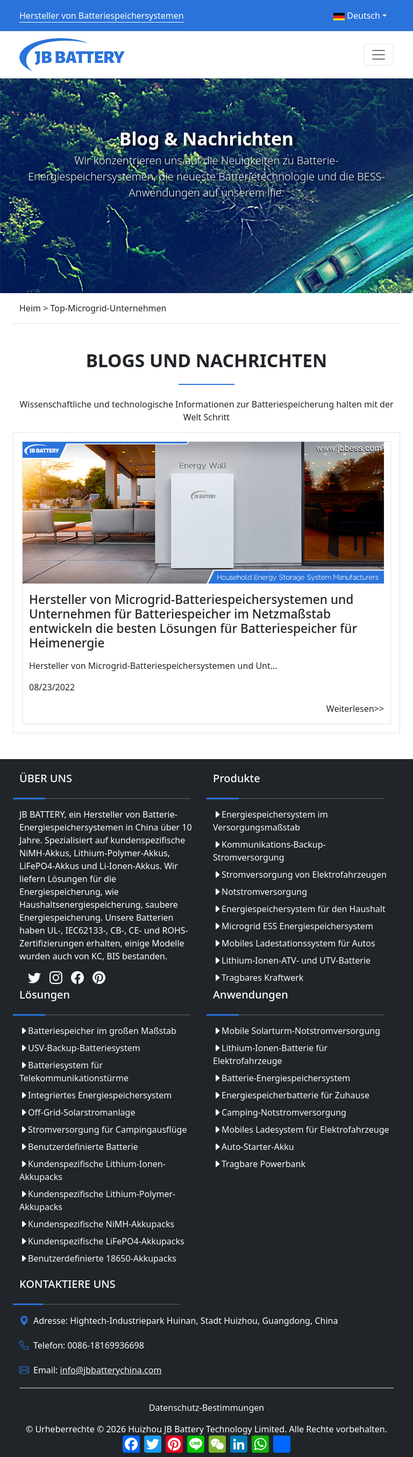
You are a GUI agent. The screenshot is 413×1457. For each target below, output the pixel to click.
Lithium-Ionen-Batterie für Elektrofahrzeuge (270, 1054)
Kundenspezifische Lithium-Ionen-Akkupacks (92, 1170)
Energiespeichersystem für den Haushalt (299, 909)
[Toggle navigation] (379, 54)
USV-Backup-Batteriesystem (79, 1048)
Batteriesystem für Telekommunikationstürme (74, 1071)
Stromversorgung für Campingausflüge (103, 1129)
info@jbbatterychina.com (111, 1370)
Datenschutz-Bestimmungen (206, 1408)
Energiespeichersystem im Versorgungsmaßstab (270, 820)
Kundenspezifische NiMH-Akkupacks (96, 1224)
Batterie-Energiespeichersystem (281, 1078)
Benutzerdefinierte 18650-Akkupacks (97, 1258)
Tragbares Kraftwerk (258, 978)
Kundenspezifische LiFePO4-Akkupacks (101, 1241)
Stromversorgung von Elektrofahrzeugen (300, 874)
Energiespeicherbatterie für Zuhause (291, 1095)
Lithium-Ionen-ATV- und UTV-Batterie (292, 960)
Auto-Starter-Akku (253, 1147)
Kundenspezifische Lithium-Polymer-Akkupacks (97, 1200)
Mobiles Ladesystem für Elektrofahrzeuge (301, 1129)
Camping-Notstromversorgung (279, 1112)
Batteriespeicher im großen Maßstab (97, 1031)
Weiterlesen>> (355, 709)
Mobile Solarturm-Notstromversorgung (296, 1031)
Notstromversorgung (260, 892)
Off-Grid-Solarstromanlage (77, 1112)
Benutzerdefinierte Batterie (78, 1147)
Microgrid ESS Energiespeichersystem (293, 926)
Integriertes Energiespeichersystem (95, 1095)
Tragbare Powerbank (259, 1164)
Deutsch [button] (356, 15)
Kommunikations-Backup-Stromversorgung (269, 851)
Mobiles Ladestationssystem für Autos (294, 943)
